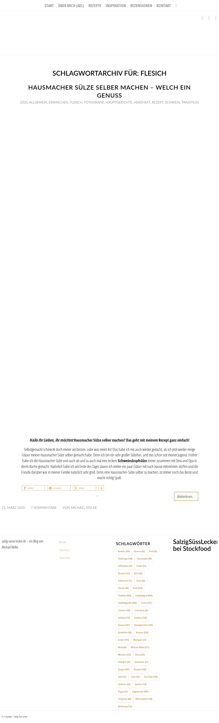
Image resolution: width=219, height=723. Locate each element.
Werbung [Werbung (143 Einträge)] (125, 706)
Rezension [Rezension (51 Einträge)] (141, 661)
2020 (23, 102)
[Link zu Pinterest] (215, 18)
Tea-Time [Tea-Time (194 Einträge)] (151, 676)
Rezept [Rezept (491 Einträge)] (123, 669)
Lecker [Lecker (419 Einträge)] (123, 639)
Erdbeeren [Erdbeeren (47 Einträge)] (125, 580)
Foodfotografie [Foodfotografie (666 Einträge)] (127, 602)
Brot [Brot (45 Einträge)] (153, 551)
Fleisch (76, 102)
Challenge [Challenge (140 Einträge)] (125, 558)
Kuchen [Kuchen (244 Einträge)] (142, 632)
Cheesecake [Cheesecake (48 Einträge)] (144, 558)
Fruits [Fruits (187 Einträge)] (146, 602)
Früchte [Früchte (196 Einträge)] (124, 610)
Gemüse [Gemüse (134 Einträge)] (140, 617)
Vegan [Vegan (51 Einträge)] (123, 691)
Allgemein (38, 102)
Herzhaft (142, 102)
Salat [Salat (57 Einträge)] (122, 676)
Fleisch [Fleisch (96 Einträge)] (123, 588)
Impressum (64, 550)
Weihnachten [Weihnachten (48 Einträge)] (143, 698)
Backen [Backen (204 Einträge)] (124, 551)
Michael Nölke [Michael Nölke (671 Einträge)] (140, 647)
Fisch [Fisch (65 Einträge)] (140, 580)
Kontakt (62, 542)
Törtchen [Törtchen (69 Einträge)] (124, 684)
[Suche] (175, 5)
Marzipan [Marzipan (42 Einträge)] (139, 639)
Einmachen (58, 102)
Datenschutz (64, 558)
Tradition (190, 102)
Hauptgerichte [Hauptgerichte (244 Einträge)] (143, 625)
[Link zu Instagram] (209, 18)
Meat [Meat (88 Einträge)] (122, 647)
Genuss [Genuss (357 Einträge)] (124, 625)
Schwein (172, 102)
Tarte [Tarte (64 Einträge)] (135, 676)
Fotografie (94, 102)
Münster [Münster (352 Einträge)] (124, 654)
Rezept (157, 102)
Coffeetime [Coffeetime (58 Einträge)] (125, 565)
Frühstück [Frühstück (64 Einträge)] (141, 610)
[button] (33, 488)
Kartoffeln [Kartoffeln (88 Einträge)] (125, 632)
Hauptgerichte (119, 102)
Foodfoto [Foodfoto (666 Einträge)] (124, 595)
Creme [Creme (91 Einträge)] (141, 565)
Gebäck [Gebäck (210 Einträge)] (124, 617)
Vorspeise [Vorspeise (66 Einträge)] (124, 698)
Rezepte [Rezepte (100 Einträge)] (140, 669)
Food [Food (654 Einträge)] (138, 588)
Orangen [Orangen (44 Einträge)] (124, 661)
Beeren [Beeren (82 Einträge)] (139, 551)
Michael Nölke (84, 508)
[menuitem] (49, 5)
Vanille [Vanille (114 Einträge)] (141, 684)
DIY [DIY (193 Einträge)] (138, 573)
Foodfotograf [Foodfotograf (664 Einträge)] (144, 595)
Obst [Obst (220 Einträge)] (140, 654)
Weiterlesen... (186, 496)
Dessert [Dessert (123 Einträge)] (124, 573)
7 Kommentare (44, 508)
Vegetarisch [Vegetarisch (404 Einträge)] (140, 691)
